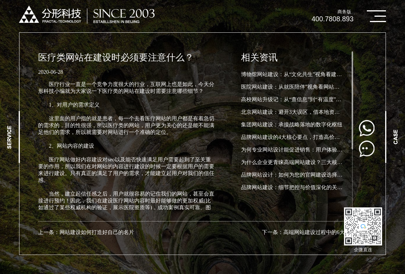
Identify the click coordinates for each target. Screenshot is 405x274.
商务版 (344, 11)
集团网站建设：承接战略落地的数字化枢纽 (291, 124)
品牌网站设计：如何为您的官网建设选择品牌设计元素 (305, 175)
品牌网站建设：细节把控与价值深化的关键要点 (297, 187)
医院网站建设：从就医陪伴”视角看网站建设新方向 (301, 87)
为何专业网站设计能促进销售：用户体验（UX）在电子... (308, 150)
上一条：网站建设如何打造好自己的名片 (86, 232)
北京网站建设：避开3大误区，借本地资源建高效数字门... (308, 112)
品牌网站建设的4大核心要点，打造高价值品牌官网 (301, 137)
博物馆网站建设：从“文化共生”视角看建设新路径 (299, 74)
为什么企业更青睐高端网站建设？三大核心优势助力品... (307, 162)
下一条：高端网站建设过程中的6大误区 (308, 232)
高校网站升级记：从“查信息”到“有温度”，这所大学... (303, 99)
